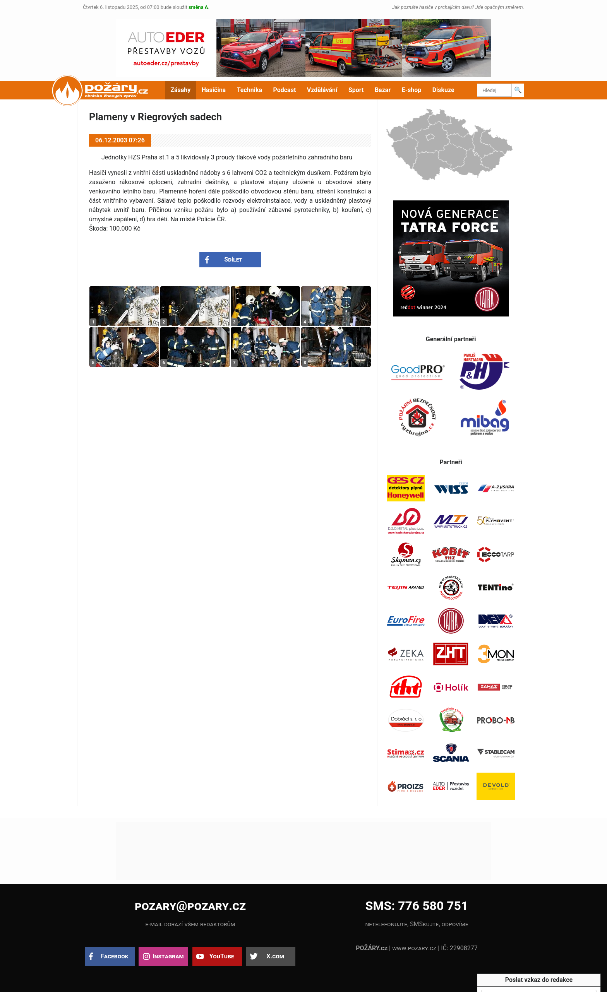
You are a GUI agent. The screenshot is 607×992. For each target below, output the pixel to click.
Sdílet (233, 259)
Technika (249, 90)
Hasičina (214, 90)
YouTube (221, 956)
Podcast (284, 90)
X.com (275, 956)
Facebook (115, 956)
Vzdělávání (322, 90)
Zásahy (180, 90)
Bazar (383, 90)
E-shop (412, 90)
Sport (356, 90)
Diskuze (443, 90)
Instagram (168, 956)
